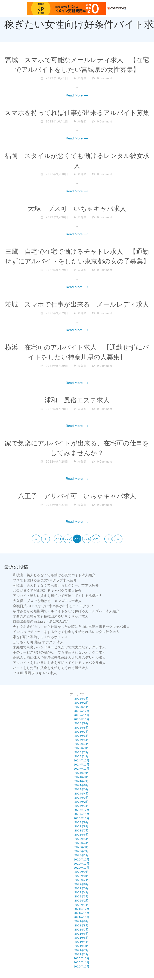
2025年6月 (81, 736)
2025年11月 (81, 715)
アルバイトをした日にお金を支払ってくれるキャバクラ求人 (59, 662)
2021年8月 (81, 926)
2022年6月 (81, 884)
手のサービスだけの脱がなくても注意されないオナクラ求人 (59, 652)
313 (108, 539)
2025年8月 (81, 728)
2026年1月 (81, 707)
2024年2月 (81, 802)
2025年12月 (81, 711)
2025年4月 (81, 744)
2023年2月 (81, 851)
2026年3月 (81, 699)
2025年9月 (81, 723)
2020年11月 (81, 962)
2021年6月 (81, 934)
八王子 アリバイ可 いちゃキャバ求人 (77, 496)
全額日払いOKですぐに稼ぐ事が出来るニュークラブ (53, 606)
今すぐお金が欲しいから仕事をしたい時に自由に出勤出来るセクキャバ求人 (71, 626)
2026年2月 (81, 703)
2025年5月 (81, 740)
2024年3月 (81, 798)
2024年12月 (81, 761)
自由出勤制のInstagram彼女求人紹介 (41, 621)
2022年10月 (81, 868)
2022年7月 (81, 880)
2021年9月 (81, 921)
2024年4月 (81, 794)
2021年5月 (81, 938)
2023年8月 (81, 826)
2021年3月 (81, 946)
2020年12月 (81, 958)
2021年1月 (81, 954)
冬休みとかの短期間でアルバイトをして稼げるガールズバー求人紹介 (66, 611)
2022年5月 (81, 888)
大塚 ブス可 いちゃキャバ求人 (77, 209)
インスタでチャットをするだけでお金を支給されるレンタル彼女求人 (66, 632)
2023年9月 (81, 822)
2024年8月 (81, 777)
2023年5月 (81, 839)
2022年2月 (81, 901)
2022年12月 (81, 860)
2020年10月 (81, 967)
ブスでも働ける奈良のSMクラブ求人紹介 (45, 580)
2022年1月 (81, 905)
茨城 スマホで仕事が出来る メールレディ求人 (77, 305)
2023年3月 (81, 847)
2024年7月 (81, 781)
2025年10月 (81, 719)
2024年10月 (81, 769)
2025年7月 (81, 732)
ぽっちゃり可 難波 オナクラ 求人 (38, 642)
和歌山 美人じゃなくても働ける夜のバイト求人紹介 (54, 575)
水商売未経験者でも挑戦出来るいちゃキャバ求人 (50, 616)
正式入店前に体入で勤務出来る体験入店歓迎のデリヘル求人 (59, 657)
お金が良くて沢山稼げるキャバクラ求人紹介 (47, 590)
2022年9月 (81, 872)
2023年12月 (81, 810)
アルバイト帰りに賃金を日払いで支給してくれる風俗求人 (57, 595)
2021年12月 (81, 909)
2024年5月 (81, 789)
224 (86, 539)
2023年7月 (81, 831)
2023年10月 (81, 818)
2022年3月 (81, 897)
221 (58, 539)
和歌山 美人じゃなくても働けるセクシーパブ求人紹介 (56, 585)
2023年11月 (81, 814)
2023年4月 (81, 843)
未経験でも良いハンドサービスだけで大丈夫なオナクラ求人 (59, 647)
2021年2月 (81, 950)
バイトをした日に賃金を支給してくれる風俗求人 (50, 668)
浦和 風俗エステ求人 (77, 400)
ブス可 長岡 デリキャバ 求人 (35, 673)
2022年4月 (81, 892)
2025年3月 (81, 748)
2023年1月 (81, 855)
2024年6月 (81, 785)
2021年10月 (81, 917)
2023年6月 (81, 835)
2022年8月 (81, 876)
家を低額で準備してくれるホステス (40, 637)
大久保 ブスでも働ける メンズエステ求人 (47, 601)
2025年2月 (81, 752)
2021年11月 (81, 913)
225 (96, 539)
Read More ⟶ (77, 95)
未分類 (82, 78)
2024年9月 (81, 773)
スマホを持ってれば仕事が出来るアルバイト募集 (77, 113)
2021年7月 (81, 930)
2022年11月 (81, 864)
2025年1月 (81, 756)
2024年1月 (81, 806)
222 (67, 539)
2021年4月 (81, 942)
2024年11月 (81, 765)
